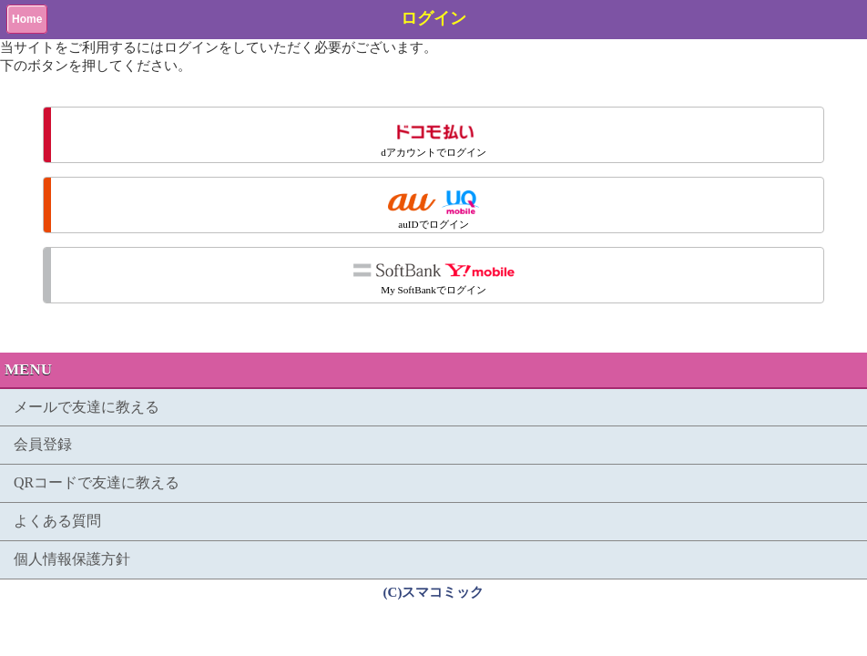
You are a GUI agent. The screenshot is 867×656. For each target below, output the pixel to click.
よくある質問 (57, 520)
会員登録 (43, 444)
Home (27, 19)
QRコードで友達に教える (96, 482)
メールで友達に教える (86, 407)
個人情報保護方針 (72, 559)
